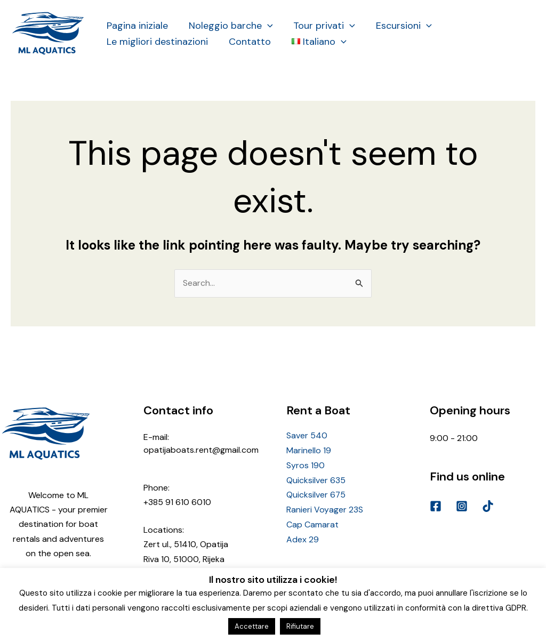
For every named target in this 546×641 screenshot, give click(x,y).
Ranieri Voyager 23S (324, 508)
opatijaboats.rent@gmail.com (201, 449)
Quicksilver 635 (316, 479)
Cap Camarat (312, 522)
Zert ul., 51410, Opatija (185, 544)
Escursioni (399, 26)
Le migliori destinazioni (156, 41)
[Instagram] (462, 506)
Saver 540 (306, 436)
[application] (264, 26)
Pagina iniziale (136, 25)
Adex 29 (302, 537)
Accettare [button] (252, 626)
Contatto (247, 41)
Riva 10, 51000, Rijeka (183, 558)
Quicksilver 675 (316, 494)
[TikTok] (488, 506)
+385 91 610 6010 (177, 502)
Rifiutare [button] (300, 626)
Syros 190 (305, 465)
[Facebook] (435, 506)
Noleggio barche (228, 26)
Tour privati (320, 26)
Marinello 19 (308, 450)
